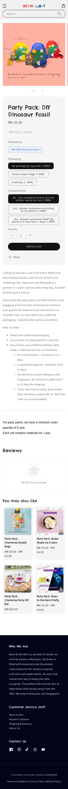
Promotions (15, 142)
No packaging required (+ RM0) (31, 165)
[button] (5, 6)
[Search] (59, 13)
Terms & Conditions (17, 781)
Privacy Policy (37, 781)
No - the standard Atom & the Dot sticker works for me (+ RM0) (34, 199)
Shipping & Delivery (20, 723)
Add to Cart (34, 246)
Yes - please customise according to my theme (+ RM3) (33, 210)
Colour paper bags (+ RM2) (28, 174)
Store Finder (16, 714)
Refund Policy (53, 781)
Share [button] (14, 257)
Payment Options (19, 719)
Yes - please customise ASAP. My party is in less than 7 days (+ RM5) (33, 220)
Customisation (17, 190)
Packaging (14, 159)
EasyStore (51, 774)
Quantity (12, 229)
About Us (14, 728)
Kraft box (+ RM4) (22, 182)
